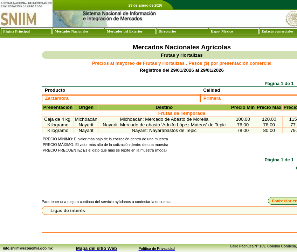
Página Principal (16, 31)
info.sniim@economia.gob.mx (28, 248)
